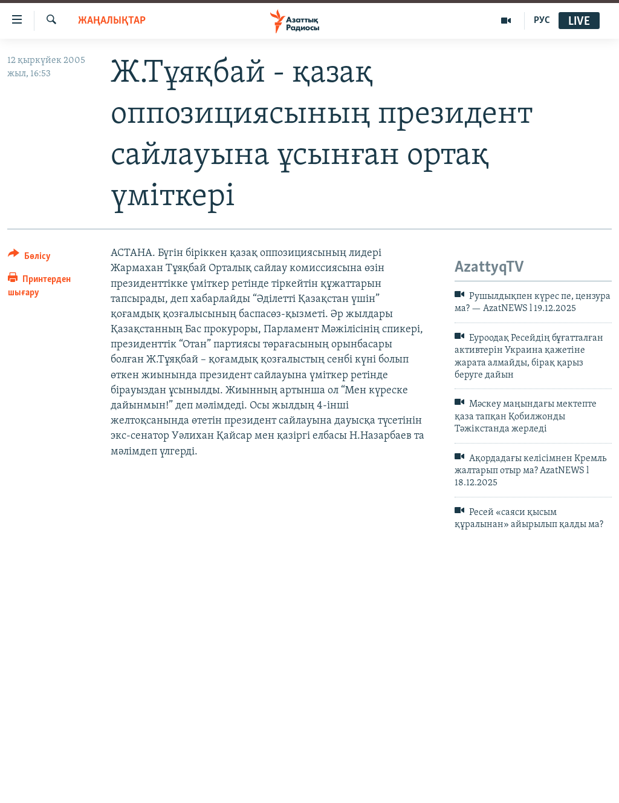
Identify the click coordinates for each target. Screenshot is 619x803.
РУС (542, 20)
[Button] (29, 258)
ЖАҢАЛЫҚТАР (112, 21)
